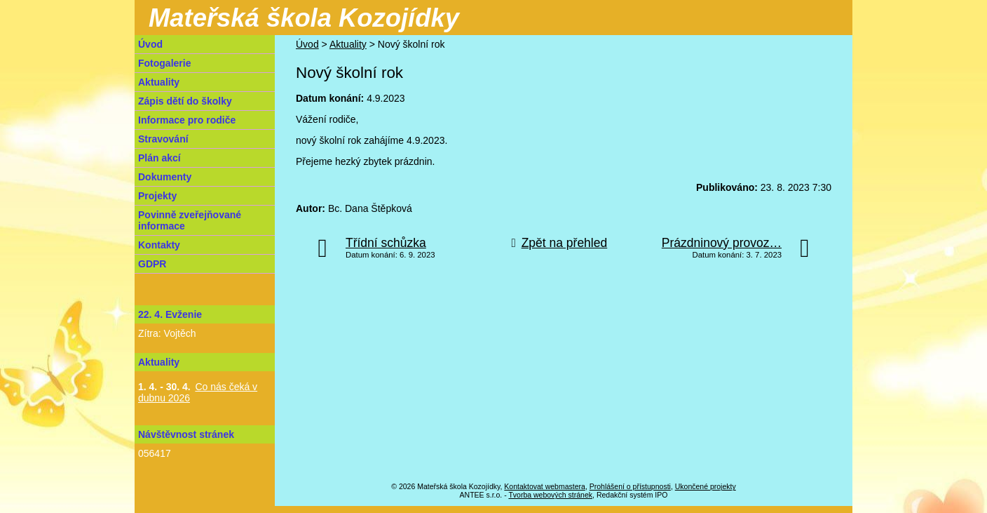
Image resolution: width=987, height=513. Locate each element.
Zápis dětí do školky (185, 101)
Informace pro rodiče (187, 120)
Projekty (157, 195)
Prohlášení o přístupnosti (630, 486)
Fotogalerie (164, 63)
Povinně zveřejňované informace (189, 220)
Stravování (163, 139)
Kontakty (159, 245)
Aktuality (348, 44)
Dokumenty (164, 176)
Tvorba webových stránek (550, 495)
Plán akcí (159, 158)
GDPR (152, 263)
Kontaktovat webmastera (544, 486)
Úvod (307, 44)
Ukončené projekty (705, 486)
